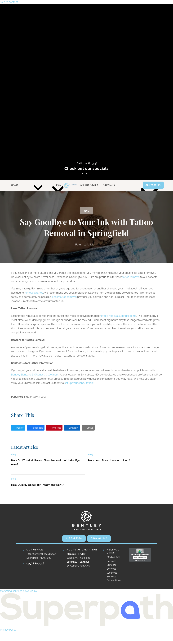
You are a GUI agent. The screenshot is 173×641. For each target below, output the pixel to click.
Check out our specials (86, 168)
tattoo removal (131, 277)
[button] (18, 428)
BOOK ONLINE (86, 547)
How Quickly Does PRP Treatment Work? (37, 485)
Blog (86, 211)
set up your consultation (78, 383)
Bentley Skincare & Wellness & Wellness (35, 374)
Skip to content (9, 2)
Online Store (113, 589)
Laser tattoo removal (64, 297)
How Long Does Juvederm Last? (109, 461)
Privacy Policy (8, 638)
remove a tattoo (34, 293)
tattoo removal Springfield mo (118, 316)
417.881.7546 (86, 539)
